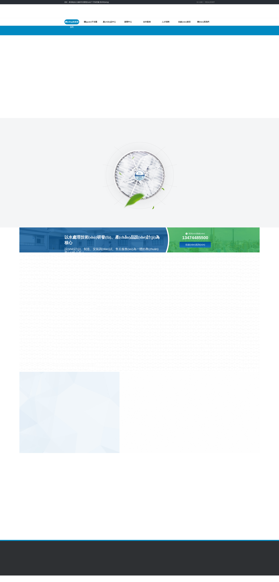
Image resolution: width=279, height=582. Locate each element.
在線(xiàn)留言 (184, 22)
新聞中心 (128, 22)
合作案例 (147, 22)
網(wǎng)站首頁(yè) (72, 22)
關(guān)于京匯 (90, 22)
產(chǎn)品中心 (109, 22)
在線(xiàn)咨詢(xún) (195, 244)
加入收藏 (200, 2)
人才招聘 (165, 22)
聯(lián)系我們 (210, 2)
